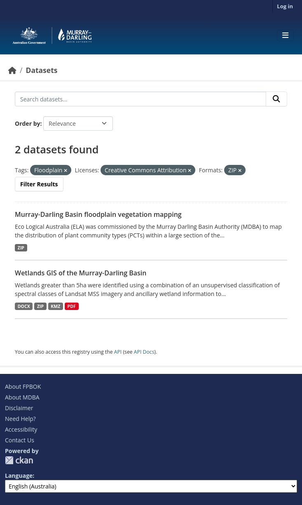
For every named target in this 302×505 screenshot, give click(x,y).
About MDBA (22, 397)
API (118, 351)
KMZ (55, 306)
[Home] (12, 70)
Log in (285, 6)
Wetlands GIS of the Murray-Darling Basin (80, 272)
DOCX (24, 306)
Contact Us (19, 440)
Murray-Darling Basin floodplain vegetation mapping (98, 214)
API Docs (144, 351)
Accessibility (21, 429)
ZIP (21, 248)
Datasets (41, 70)
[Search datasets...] (140, 99)
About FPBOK (23, 386)
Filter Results (39, 184)
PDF (72, 306)
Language (19, 475)
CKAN (19, 460)
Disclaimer (19, 408)
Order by (27, 123)
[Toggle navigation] (285, 35)
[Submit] (276, 99)
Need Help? (20, 419)
